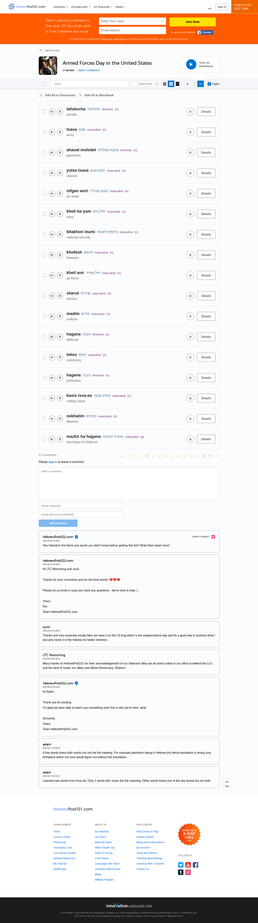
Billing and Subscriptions (150, 842)
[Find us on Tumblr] (181, 872)
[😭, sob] (179, 456)
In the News (101, 858)
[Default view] (171, 84)
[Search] (89, 84)
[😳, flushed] (128, 456)
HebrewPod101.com (152, 913)
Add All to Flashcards (60, 95)
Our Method (101, 831)
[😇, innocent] (185, 456)
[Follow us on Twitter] (181, 865)
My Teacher (102, 7)
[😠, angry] (153, 456)
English (213, 84)
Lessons (59, 7)
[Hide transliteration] (187, 84)
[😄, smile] (122, 456)
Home (56, 831)
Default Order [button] (145, 84)
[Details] (206, 111)
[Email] (81, 514)
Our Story (100, 836)
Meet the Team (103, 842)
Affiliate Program (104, 879)
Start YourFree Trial (245, 7)
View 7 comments (89, 70)
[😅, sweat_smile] (166, 456)
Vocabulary (79, 7)
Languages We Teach (107, 863)
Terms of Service (167, 916)
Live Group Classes (64, 852)
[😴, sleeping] (191, 456)
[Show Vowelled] (194, 84)
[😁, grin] (135, 456)
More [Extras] (119, 7)
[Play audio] (52, 112)
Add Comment (58, 523)
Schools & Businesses (107, 868)
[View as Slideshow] (200, 64)
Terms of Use (106, 39)
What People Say (105, 847)
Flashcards (59, 842)
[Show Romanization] (200, 84)
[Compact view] (164, 84)
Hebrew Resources (64, 858)
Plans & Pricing (103, 852)
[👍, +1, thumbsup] (216, 456)
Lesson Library (61, 836)
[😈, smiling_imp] (204, 456)
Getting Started (145, 836)
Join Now (193, 22)
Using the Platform (146, 852)
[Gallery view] (177, 84)
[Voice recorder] (60, 112)
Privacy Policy (118, 39)
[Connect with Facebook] (205, 32)
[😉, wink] (172, 456)
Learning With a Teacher (150, 863)
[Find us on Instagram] (188, 872)
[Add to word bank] (190, 112)
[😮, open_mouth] (197, 456)
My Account (143, 847)
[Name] (81, 506)
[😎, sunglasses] (147, 456)
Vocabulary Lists (62, 847)
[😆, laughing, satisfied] (160, 456)
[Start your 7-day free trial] (189, 834)
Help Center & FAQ (147, 831)
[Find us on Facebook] (195, 865)
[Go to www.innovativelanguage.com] (129, 905)
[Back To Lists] (49, 50)
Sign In (222, 6)
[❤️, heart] (210, 456)
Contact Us (142, 868)
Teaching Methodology (149, 858)
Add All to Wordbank (98, 95)
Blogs (98, 874)
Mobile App (59, 868)
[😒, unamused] (141, 456)
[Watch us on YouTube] (188, 865)
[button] (209, 6)
